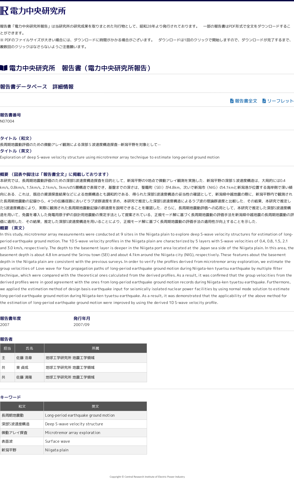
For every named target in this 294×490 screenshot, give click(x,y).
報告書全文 (246, 101)
